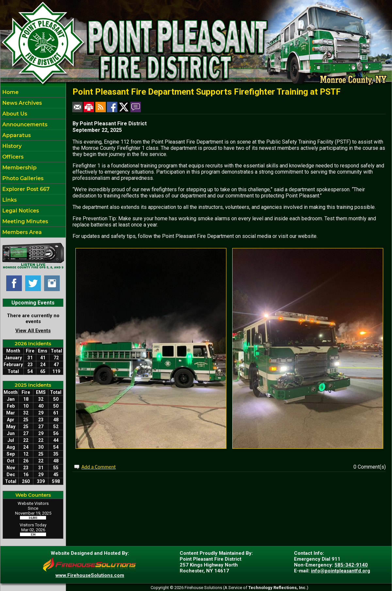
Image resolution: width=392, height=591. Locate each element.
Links (9, 200)
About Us (14, 114)
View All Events (33, 331)
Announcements (24, 124)
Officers (12, 157)
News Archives (21, 103)
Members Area (21, 232)
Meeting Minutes (24, 221)
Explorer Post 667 (25, 189)
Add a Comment (98, 467)
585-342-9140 (351, 565)
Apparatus (16, 135)
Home (10, 92)
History (11, 146)
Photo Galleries (22, 178)
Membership (19, 167)
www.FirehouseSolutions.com (90, 575)
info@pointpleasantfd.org (340, 571)
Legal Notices (20, 211)
